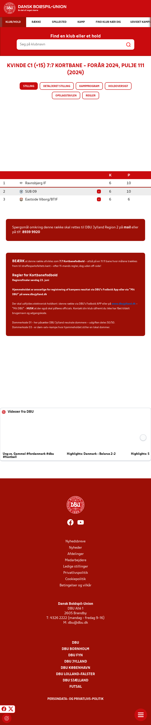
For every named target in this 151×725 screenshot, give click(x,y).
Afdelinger (75, 554)
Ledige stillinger (75, 566)
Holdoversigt (118, 86)
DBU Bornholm (75, 649)
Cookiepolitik (75, 579)
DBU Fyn (75, 655)
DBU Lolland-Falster (75, 674)
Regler (91, 95)
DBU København (75, 667)
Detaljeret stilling (56, 86)
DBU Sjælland (75, 680)
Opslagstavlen (66, 95)
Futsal (75, 686)
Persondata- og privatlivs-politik (75, 699)
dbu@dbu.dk (78, 622)
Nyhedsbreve (75, 541)
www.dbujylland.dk (35, 294)
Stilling (28, 86)
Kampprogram (89, 86)
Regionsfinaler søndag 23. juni (30, 280)
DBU (75, 642)
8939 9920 (31, 232)
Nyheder (75, 547)
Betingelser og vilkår (75, 585)
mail (127, 227)
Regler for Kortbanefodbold (35, 275)
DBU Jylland (75, 661)
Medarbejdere (75, 560)
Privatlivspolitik (75, 572)
